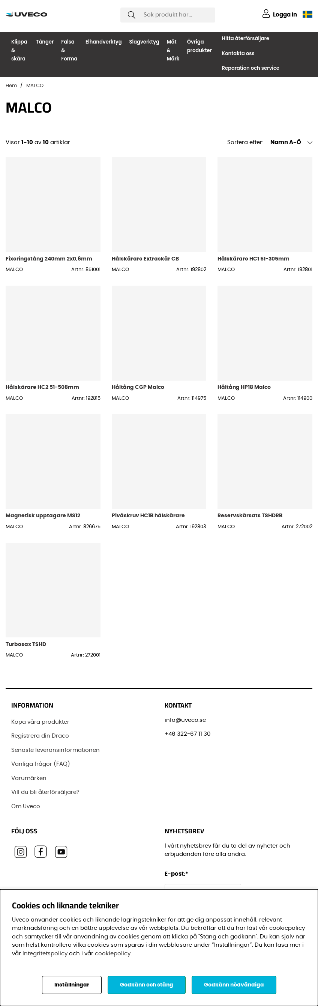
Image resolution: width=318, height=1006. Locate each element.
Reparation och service (250, 68)
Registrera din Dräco (40, 736)
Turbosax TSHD (26, 644)
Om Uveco (25, 806)
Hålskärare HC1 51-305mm (254, 259)
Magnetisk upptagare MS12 (43, 515)
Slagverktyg (144, 41)
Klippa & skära (19, 50)
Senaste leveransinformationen (55, 750)
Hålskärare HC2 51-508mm (42, 387)
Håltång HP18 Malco (244, 387)
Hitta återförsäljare (245, 38)
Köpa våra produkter (40, 722)
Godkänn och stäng (146, 985)
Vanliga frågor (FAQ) (40, 764)
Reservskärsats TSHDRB (250, 515)
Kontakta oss (238, 53)
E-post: (177, 874)
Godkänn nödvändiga (234, 985)
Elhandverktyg (104, 41)
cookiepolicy (112, 953)
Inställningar (71, 985)
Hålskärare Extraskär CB (145, 259)
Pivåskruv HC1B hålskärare (148, 515)
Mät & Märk (173, 50)
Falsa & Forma (69, 50)
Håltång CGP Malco (138, 387)
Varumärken (28, 778)
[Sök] (167, 15)
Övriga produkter (199, 46)
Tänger (45, 41)
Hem (11, 85)
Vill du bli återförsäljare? (45, 792)
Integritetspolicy (45, 953)
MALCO (35, 85)
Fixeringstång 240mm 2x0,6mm (49, 259)
